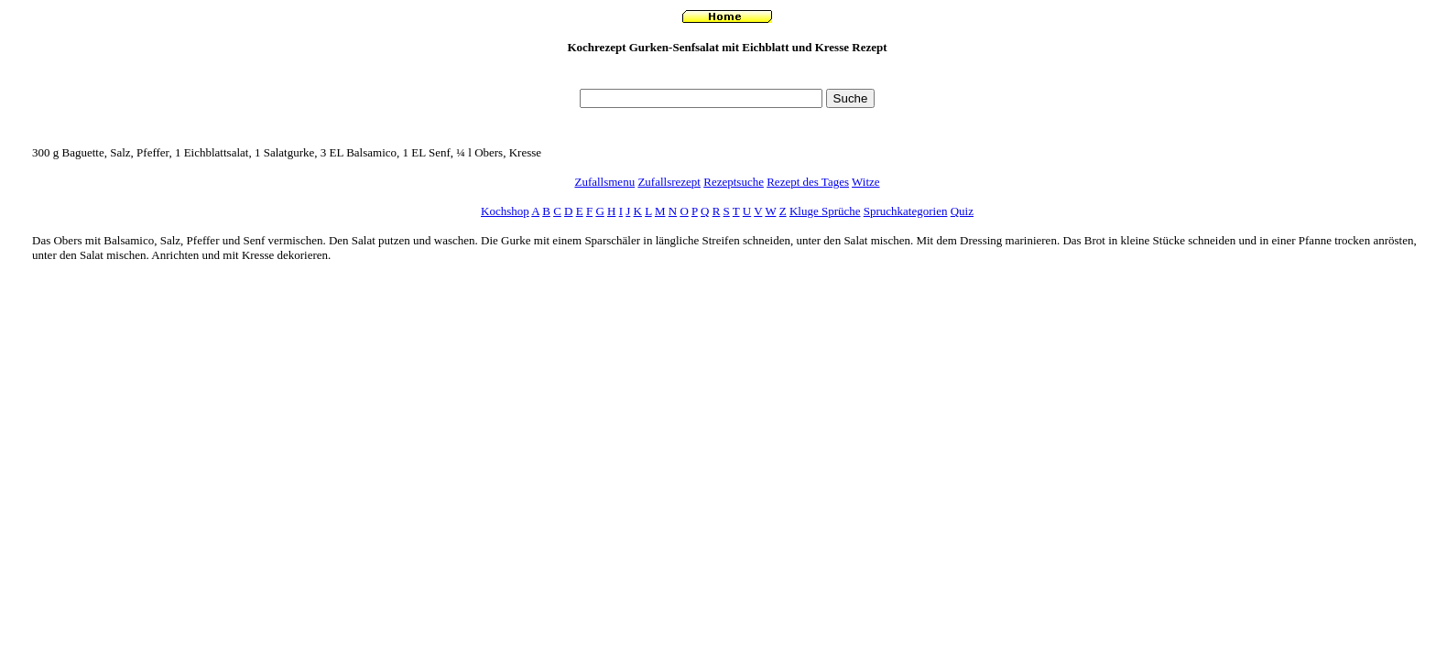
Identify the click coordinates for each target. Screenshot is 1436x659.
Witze (866, 182)
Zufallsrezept (669, 182)
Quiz (962, 211)
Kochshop (505, 211)
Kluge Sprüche (825, 211)
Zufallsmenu (604, 182)
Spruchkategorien (906, 211)
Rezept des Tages (808, 182)
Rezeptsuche (733, 182)
